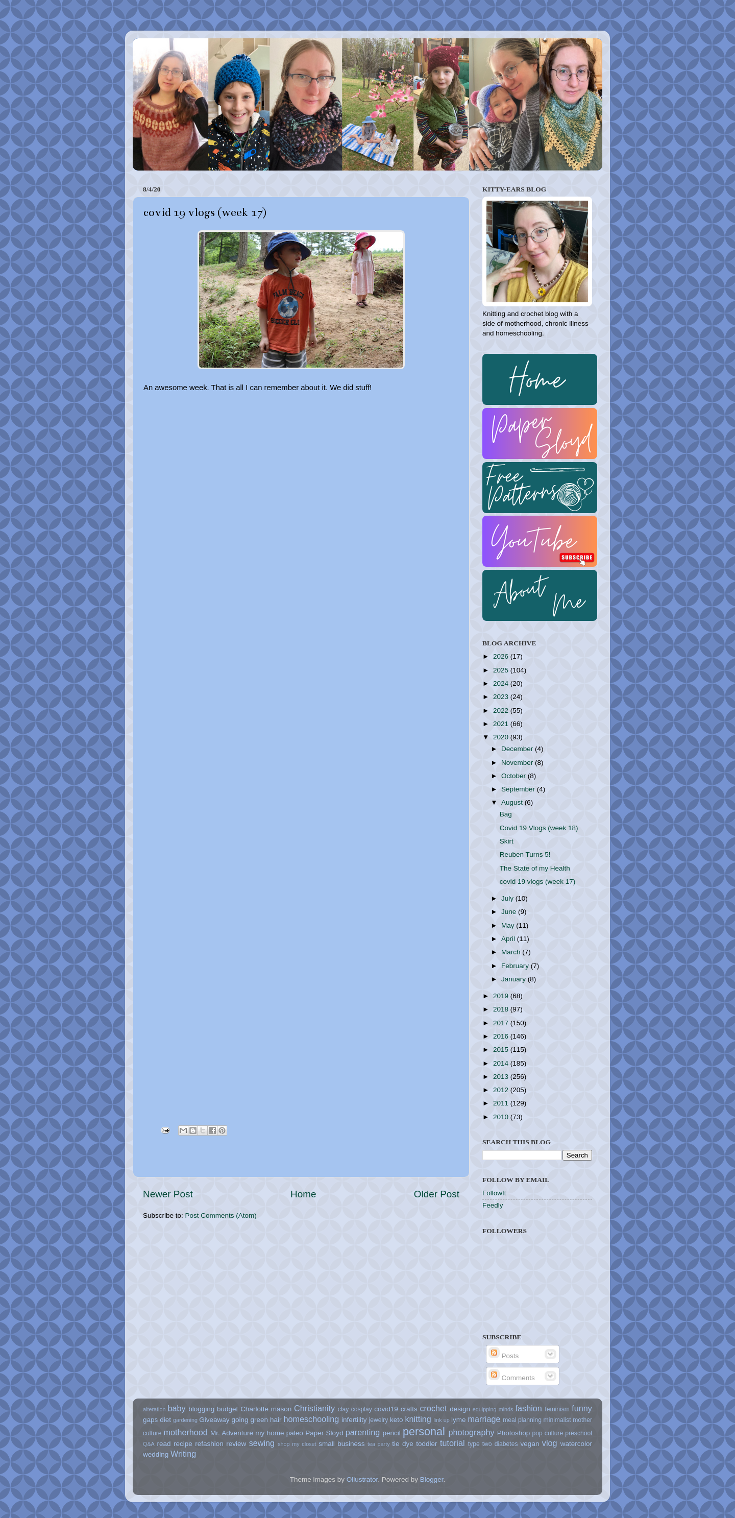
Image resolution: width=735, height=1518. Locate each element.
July (508, 898)
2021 (501, 724)
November (518, 762)
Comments (511, 1378)
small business (341, 1444)
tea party (379, 1444)
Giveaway (214, 1420)
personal (424, 1431)
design (460, 1409)
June (509, 911)
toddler (426, 1444)
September (519, 789)
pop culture (548, 1433)
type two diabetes (493, 1444)
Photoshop (513, 1433)
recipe (183, 1444)
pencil (391, 1433)
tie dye (402, 1444)
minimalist (557, 1420)
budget (227, 1409)
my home (269, 1433)
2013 (501, 1076)
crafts (409, 1409)
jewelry (378, 1420)
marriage (484, 1419)
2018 (501, 1009)
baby (176, 1408)
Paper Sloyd (324, 1433)
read (164, 1444)
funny (582, 1408)
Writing (183, 1453)
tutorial (452, 1443)
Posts (503, 1356)
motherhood (185, 1432)
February (516, 966)
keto (396, 1420)
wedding (155, 1454)
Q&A (149, 1444)
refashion (209, 1444)
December (518, 749)
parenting (363, 1432)
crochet (433, 1408)
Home (303, 1194)
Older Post (436, 1194)
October (514, 776)
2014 (501, 1063)
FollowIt (494, 1193)
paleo (294, 1433)
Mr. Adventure (231, 1433)
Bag (506, 814)
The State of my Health (535, 868)
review (236, 1444)
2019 (501, 996)
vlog (549, 1443)
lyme (458, 1420)
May (508, 925)
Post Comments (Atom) (221, 1215)
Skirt (506, 841)
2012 (501, 1090)
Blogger (432, 1479)
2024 (501, 683)
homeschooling (311, 1419)
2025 (501, 670)
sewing (262, 1443)
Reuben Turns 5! (525, 854)
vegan (530, 1444)
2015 (501, 1049)
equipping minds (493, 1409)
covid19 (386, 1409)
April (509, 939)
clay (343, 1409)
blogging (201, 1409)
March (511, 952)
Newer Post (168, 1194)
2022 (501, 710)
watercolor (576, 1444)
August (513, 802)
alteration (154, 1409)
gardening (185, 1420)
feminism (557, 1409)
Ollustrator (362, 1479)
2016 (501, 1036)
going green (249, 1420)
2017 (501, 1023)
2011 (501, 1103)
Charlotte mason (265, 1409)
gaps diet (157, 1420)
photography (472, 1432)
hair (276, 1420)
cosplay (361, 1409)
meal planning (522, 1420)
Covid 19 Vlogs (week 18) (539, 828)
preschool (578, 1433)
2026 (501, 656)
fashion (529, 1408)
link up (441, 1420)
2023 (501, 697)
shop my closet (297, 1444)
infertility (354, 1420)
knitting (418, 1419)
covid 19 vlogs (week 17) (538, 881)
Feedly (492, 1205)
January (514, 979)
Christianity (314, 1408)
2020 (501, 737)
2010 (501, 1117)
